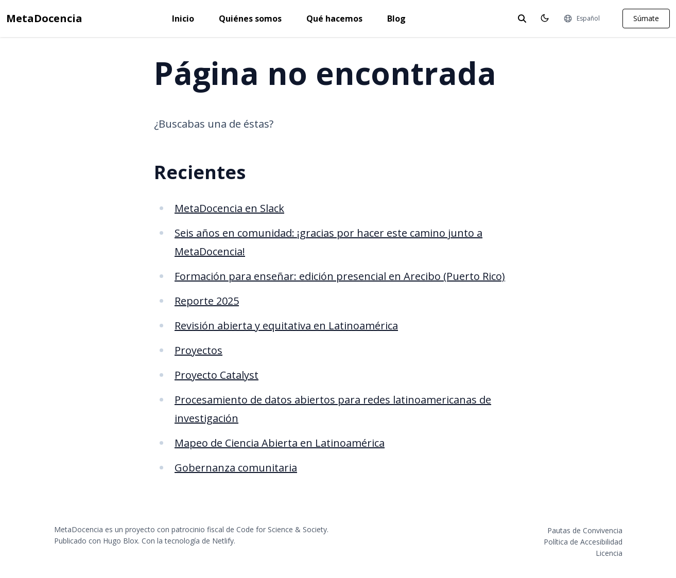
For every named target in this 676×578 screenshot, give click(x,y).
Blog (396, 18)
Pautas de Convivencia (584, 530)
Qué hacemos (334, 18)
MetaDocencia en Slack (229, 208)
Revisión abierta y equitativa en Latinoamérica (286, 325)
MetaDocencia (44, 18)
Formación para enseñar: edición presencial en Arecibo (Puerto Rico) (340, 276)
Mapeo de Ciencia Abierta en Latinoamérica (280, 443)
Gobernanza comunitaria (236, 468)
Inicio (183, 18)
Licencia (609, 553)
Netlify (223, 541)
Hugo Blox (120, 541)
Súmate (646, 18)
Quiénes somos (250, 18)
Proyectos (198, 350)
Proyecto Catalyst (216, 375)
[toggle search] (522, 18)
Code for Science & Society (281, 529)
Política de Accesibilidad (583, 542)
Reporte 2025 (207, 301)
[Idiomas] (581, 18)
